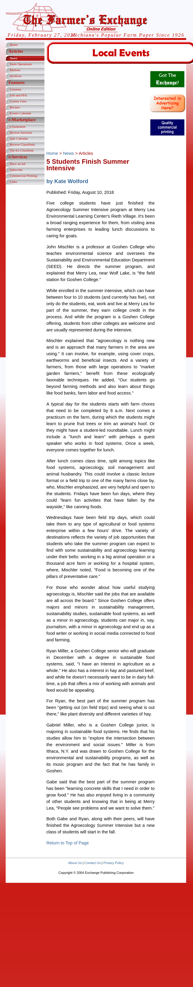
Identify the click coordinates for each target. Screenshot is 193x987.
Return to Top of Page (67, 843)
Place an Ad (17, 164)
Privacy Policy (113, 863)
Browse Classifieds (22, 144)
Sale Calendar (19, 138)
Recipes (15, 107)
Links (13, 181)
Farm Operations (21, 64)
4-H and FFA (18, 95)
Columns (15, 89)
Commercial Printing (23, 175)
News (13, 58)
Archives (15, 76)
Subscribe (16, 169)
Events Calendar (20, 113)
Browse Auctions (21, 132)
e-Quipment (17, 126)
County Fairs (18, 101)
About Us (75, 863)
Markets (15, 70)
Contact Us (92, 863)
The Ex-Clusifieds (21, 150)
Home (14, 44)
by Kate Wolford (67, 181)
